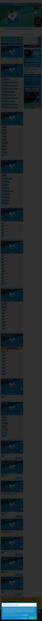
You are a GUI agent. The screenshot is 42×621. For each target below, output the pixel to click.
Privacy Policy (25, 615)
